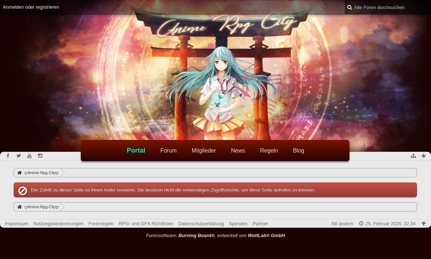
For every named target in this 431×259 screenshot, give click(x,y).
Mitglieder (204, 150)
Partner (260, 223)
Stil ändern (342, 223)
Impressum (16, 223)
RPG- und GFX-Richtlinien (146, 223)
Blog (298, 150)
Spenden (238, 223)
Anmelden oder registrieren (31, 7)
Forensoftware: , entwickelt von (215, 235)
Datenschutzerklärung (201, 223)
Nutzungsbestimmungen (58, 223)
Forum (169, 150)
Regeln (269, 150)
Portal (136, 150)
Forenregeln (101, 223)
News (238, 150)
